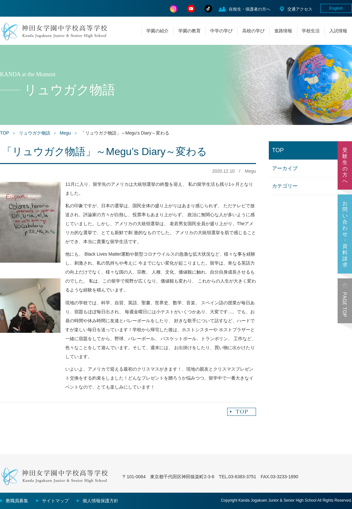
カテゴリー (285, 186)
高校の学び (253, 30)
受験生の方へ (345, 165)
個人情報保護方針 (100, 500)
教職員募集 (17, 500)
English (336, 8)
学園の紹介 (157, 30)
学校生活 (311, 30)
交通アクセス (299, 9)
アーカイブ (285, 168)
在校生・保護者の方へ (249, 9)
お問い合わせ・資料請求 (345, 234)
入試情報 (338, 30)
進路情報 (283, 30)
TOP (4, 132)
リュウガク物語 (34, 132)
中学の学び (221, 30)
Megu (65, 132)
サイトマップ (55, 500)
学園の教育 (189, 30)
